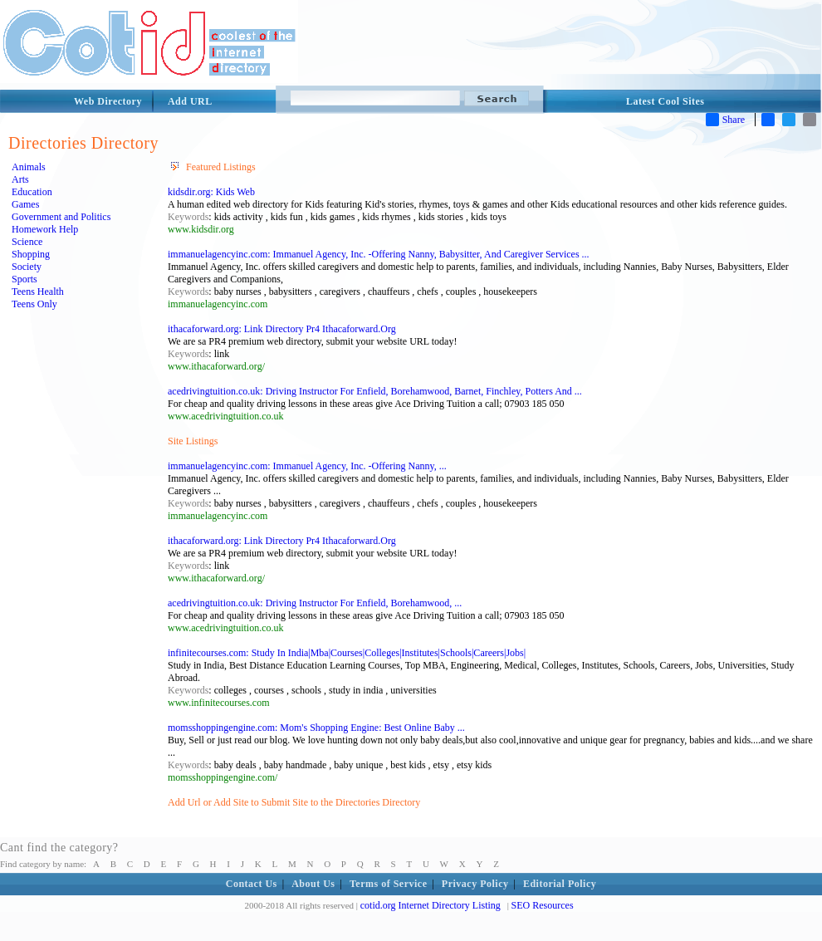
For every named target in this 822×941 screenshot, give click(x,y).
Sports (24, 279)
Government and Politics (61, 217)
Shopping (31, 254)
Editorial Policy (559, 884)
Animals (29, 167)
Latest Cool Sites (665, 101)
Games (25, 204)
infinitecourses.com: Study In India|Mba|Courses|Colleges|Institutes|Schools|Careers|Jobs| (347, 653)
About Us (313, 884)
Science (27, 242)
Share (725, 119)
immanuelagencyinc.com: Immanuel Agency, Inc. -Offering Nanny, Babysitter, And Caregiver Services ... (379, 254)
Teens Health (38, 291)
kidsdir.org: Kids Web (211, 192)
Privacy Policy (475, 884)
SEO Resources (542, 905)
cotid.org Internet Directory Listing (430, 905)
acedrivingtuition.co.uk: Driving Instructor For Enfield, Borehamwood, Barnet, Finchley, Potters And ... (375, 391)
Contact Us (251, 884)
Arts (20, 179)
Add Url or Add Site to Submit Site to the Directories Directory (294, 802)
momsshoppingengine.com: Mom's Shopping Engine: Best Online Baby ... (316, 727)
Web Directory (108, 101)
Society (27, 266)
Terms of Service (389, 884)
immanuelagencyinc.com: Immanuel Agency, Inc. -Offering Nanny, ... (307, 466)
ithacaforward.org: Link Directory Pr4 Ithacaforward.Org (282, 329)
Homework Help (45, 229)
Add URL (190, 101)
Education (32, 192)
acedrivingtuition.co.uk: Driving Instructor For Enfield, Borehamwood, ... (315, 603)
